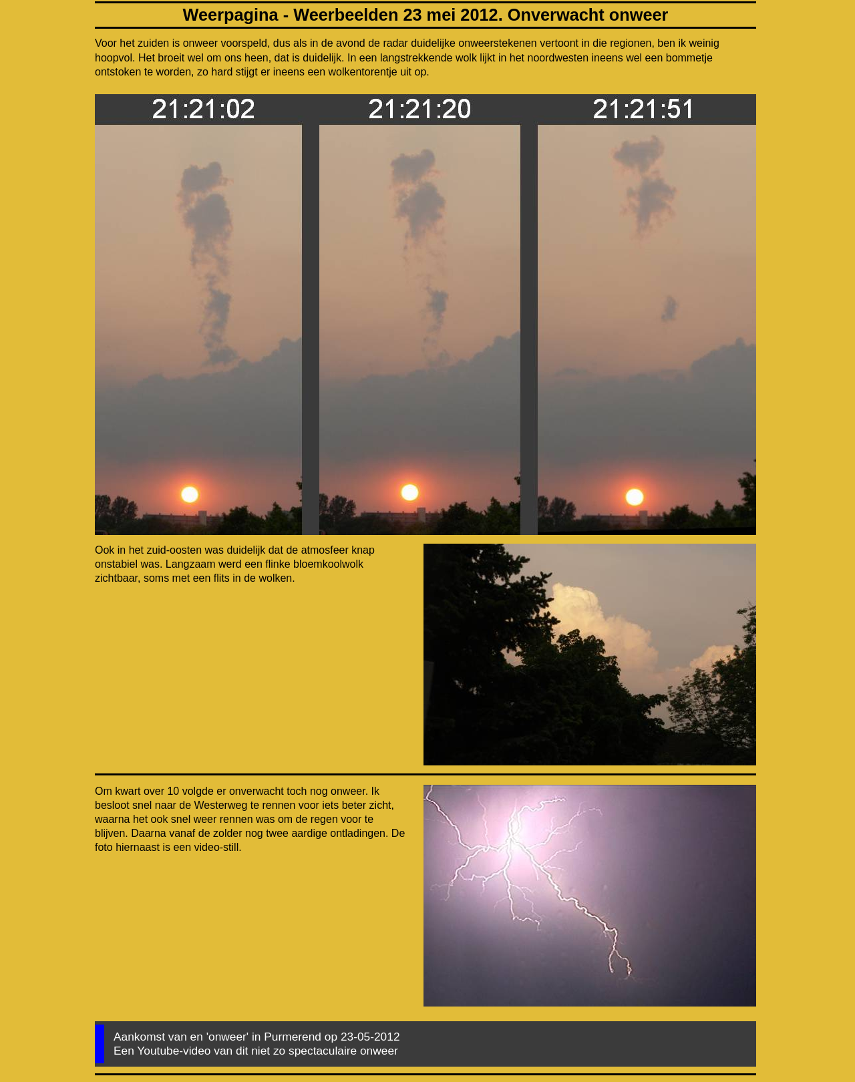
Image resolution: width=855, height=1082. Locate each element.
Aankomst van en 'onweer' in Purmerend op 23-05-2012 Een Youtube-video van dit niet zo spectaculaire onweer (257, 1043)
